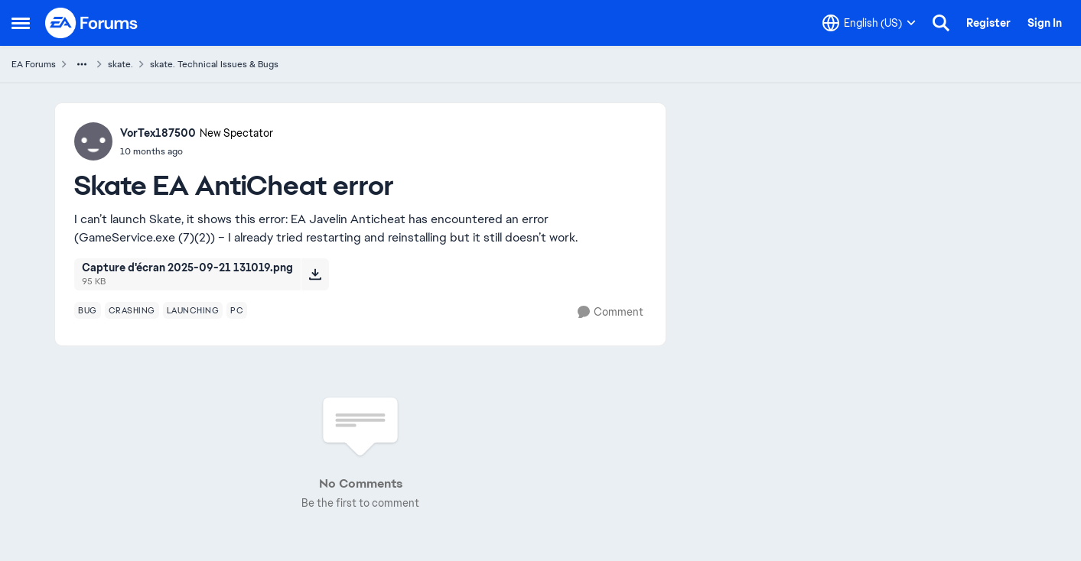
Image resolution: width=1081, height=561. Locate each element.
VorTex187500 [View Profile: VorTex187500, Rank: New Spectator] (158, 133)
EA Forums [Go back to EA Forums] (33, 64)
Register (988, 23)
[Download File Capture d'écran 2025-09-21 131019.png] (315, 274)
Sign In (1044, 23)
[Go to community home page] (91, 23)
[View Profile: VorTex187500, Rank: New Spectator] (93, 141)
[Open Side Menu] (20, 22)
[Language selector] (869, 23)
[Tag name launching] (193, 310)
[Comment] (610, 312)
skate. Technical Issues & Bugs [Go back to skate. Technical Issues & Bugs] (214, 64)
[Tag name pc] (236, 310)
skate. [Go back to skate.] (120, 64)
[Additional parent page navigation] (82, 64)
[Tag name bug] (87, 310)
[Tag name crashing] (132, 310)
